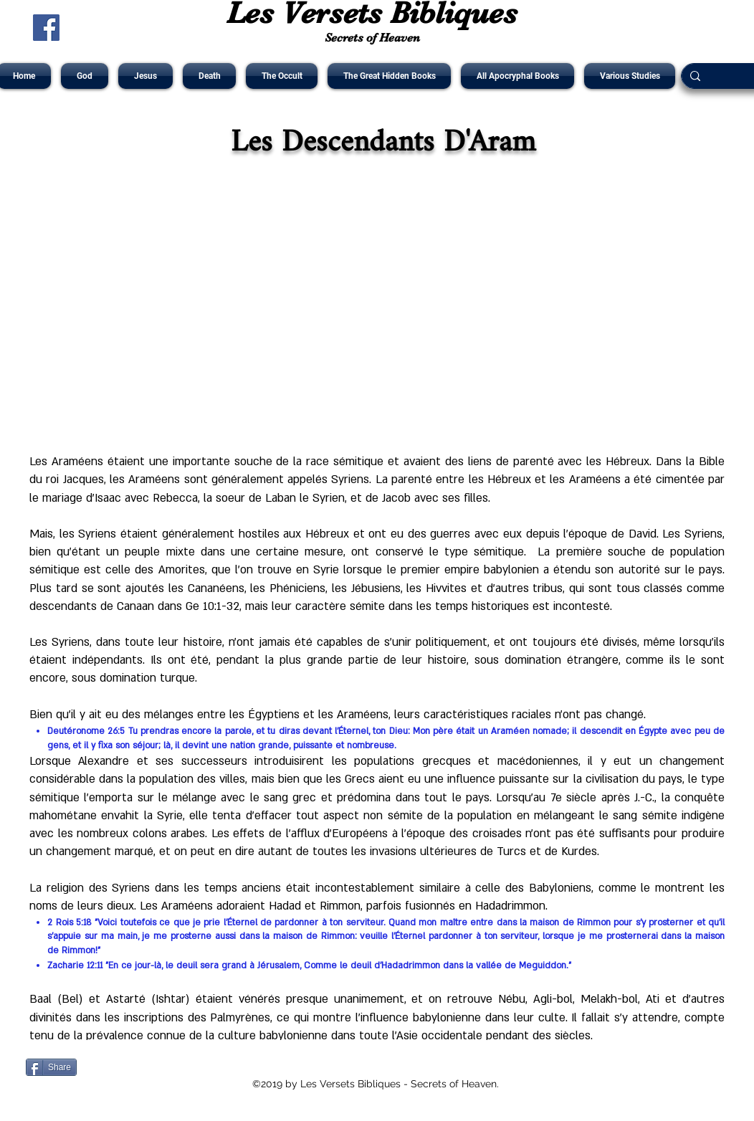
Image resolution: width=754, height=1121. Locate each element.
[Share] (51, 1067)
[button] (84, 76)
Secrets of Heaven (372, 37)
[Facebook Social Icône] (46, 27)
